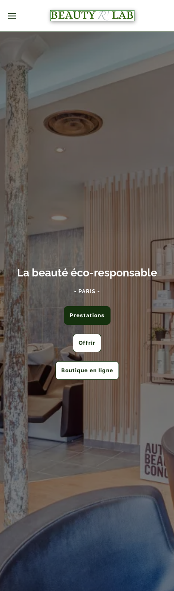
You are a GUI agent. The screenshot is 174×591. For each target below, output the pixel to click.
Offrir (87, 342)
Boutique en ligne (87, 370)
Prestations (87, 315)
